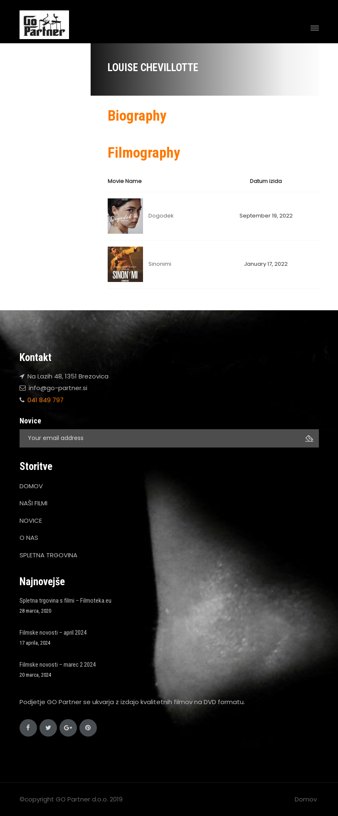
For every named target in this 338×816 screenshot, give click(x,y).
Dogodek (161, 216)
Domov (306, 799)
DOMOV (31, 486)
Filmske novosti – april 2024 (53, 632)
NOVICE (31, 520)
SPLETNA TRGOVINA (48, 555)
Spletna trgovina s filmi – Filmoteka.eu (65, 600)
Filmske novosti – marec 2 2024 (58, 664)
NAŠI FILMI (33, 503)
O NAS (29, 537)
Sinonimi (159, 264)
